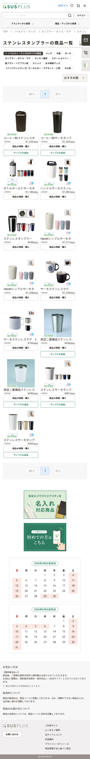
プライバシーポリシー (55, 744)
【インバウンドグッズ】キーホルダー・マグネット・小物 (32, 68)
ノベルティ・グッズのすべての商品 (23, 53)
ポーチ (68, 53)
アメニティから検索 (22, 23)
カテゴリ (81, 15)
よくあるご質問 (52, 730)
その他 (67, 68)
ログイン (63, 5)
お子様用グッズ (52, 63)
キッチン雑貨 (41, 58)
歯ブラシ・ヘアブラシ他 (16, 63)
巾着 (58, 53)
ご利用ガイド (51, 725)
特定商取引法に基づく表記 (58, 748)
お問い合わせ (12, 734)
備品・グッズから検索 (67, 23)
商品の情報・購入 (20, 146)
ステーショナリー (60, 58)
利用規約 (49, 739)
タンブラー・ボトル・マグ (17, 58)
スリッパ (37, 63)
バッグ (49, 53)
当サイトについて (53, 735)
